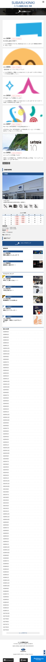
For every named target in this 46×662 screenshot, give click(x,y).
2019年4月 (6, 569)
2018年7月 (6, 594)
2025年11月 (6, 351)
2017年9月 (6, 618)
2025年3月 (6, 373)
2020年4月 (6, 536)
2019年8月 (6, 558)
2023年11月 (6, 417)
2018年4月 (6, 602)
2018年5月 (6, 599)
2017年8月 (6, 621)
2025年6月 (6, 365)
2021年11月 (6, 483)
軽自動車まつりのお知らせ (10, 300)
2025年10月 (6, 353)
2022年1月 (6, 478)
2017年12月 (6, 613)
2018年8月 (6, 591)
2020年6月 (6, 530)
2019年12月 (6, 547)
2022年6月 (6, 464)
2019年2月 (6, 574)
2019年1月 (6, 577)
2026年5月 (6, 334)
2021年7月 (6, 494)
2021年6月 (6, 497)
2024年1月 (6, 411)
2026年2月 (6, 342)
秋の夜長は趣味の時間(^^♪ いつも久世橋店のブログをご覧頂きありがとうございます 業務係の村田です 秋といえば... (22, 43)
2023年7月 (6, 428)
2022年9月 (6, 456)
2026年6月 (6, 331)
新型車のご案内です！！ (9, 265)
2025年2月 (6, 376)
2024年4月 (6, 403)
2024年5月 (6, 400)
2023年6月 (6, 431)
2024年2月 (6, 409)
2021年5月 (6, 500)
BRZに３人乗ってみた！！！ (10, 280)
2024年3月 (6, 406)
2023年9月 (6, 422)
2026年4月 (6, 337)
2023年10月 (6, 420)
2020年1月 (6, 544)
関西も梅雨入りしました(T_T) (11, 255)
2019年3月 (6, 572)
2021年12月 (6, 480)
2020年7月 (6, 527)
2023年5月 (6, 434)
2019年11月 (6, 549)
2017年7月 (6, 624)
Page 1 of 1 (5, 163)
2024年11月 (6, 384)
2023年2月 (6, 442)
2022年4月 (6, 469)
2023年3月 (6, 439)
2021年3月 (6, 505)
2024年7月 (6, 395)
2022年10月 (6, 453)
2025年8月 (6, 359)
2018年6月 (6, 596)
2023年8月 (6, 425)
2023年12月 (6, 414)
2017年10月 (6, 616)
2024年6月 (6, 398)
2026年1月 (6, 345)
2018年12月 (6, 580)
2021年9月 (6, 489)
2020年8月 (6, 525)
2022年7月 (6, 461)
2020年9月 (6, 522)
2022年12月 (6, 447)
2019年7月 (6, 561)
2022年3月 (6, 472)
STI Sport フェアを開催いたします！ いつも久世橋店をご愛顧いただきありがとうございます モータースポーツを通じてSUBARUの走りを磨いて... (22, 100)
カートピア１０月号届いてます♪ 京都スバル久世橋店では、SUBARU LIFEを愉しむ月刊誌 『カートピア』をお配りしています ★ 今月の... (23, 157)
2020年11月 (6, 516)
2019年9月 (6, 555)
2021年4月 (6, 503)
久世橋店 (5, 173)
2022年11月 (6, 450)
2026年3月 (6, 340)
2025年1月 (6, 378)
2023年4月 (6, 436)
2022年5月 (6, 467)
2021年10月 (6, 486)
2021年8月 (6, 492)
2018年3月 (6, 605)
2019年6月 (6, 563)
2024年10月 (6, 387)
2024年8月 (6, 392)
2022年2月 (6, 475)
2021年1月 (6, 511)
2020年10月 (6, 519)
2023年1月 (6, 445)
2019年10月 (6, 552)
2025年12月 (6, 348)
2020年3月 (6, 538)
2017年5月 (6, 627)
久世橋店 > (7, 251)
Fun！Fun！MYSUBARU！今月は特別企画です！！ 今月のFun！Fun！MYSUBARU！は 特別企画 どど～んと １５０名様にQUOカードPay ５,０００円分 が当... (22, 129)
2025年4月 (6, 370)
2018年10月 (6, 585)
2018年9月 (6, 588)
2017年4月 (6, 630)
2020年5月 (6, 533)
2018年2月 (6, 607)
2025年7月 (6, 362)
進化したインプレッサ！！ (10, 310)
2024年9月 (6, 389)
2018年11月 (6, 583)
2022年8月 (6, 458)
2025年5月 (6, 367)
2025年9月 (6, 356)
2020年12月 (6, 514)
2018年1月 (6, 610)
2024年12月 (6, 381)
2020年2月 (6, 541)
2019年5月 (6, 566)
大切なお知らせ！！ (8, 290)
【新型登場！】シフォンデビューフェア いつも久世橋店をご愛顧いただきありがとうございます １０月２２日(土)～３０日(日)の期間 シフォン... (22, 71)
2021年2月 (6, 508)
